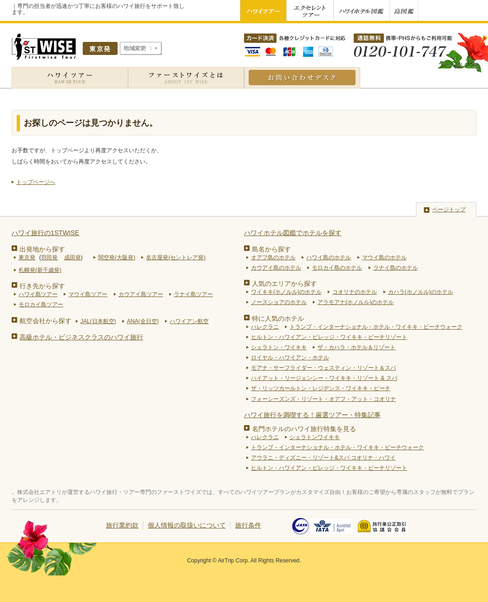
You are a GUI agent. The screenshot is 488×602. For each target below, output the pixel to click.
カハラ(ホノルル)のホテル (420, 292)
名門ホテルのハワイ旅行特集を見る (304, 429)
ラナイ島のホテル (395, 267)
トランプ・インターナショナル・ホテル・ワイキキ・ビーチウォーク (376, 327)
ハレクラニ (265, 327)
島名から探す (271, 249)
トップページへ (35, 182)
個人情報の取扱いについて (187, 525)
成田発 (72, 257)
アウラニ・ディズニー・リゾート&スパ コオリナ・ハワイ (323, 457)
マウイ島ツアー (87, 294)
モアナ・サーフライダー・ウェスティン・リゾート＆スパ (323, 368)
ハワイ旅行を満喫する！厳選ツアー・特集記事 (312, 415)
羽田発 (49, 257)
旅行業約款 (122, 525)
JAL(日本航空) (98, 321)
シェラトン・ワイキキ (279, 347)
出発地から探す (42, 249)
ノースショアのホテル (279, 302)
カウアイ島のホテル (276, 267)
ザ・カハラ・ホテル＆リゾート (356, 347)
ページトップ (449, 209)
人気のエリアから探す (284, 283)
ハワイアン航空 (189, 321)
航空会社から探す (46, 321)
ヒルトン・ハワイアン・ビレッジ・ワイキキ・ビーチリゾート (329, 337)
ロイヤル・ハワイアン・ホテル (290, 357)
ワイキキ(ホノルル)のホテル (286, 292)
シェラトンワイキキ (315, 437)
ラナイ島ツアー (193, 294)
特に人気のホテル (278, 318)
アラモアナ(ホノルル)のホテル (355, 302)
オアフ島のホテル (273, 257)
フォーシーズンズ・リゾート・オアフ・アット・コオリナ (323, 399)
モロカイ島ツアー (41, 304)
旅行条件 (248, 525)
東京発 (27, 257)
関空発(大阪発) (116, 257)
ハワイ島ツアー (38, 294)
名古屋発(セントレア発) (175, 257)
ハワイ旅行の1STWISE (45, 233)
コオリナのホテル (354, 292)
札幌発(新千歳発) (40, 270)
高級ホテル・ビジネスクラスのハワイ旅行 (81, 337)
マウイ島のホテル (384, 257)
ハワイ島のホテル (328, 257)
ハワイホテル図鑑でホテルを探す (293, 233)
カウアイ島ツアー (141, 294)
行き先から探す (42, 286)
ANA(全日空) (143, 321)
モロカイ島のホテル (337, 267)
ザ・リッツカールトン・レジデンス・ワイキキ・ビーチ (320, 388)
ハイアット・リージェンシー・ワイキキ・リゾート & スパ (324, 378)
